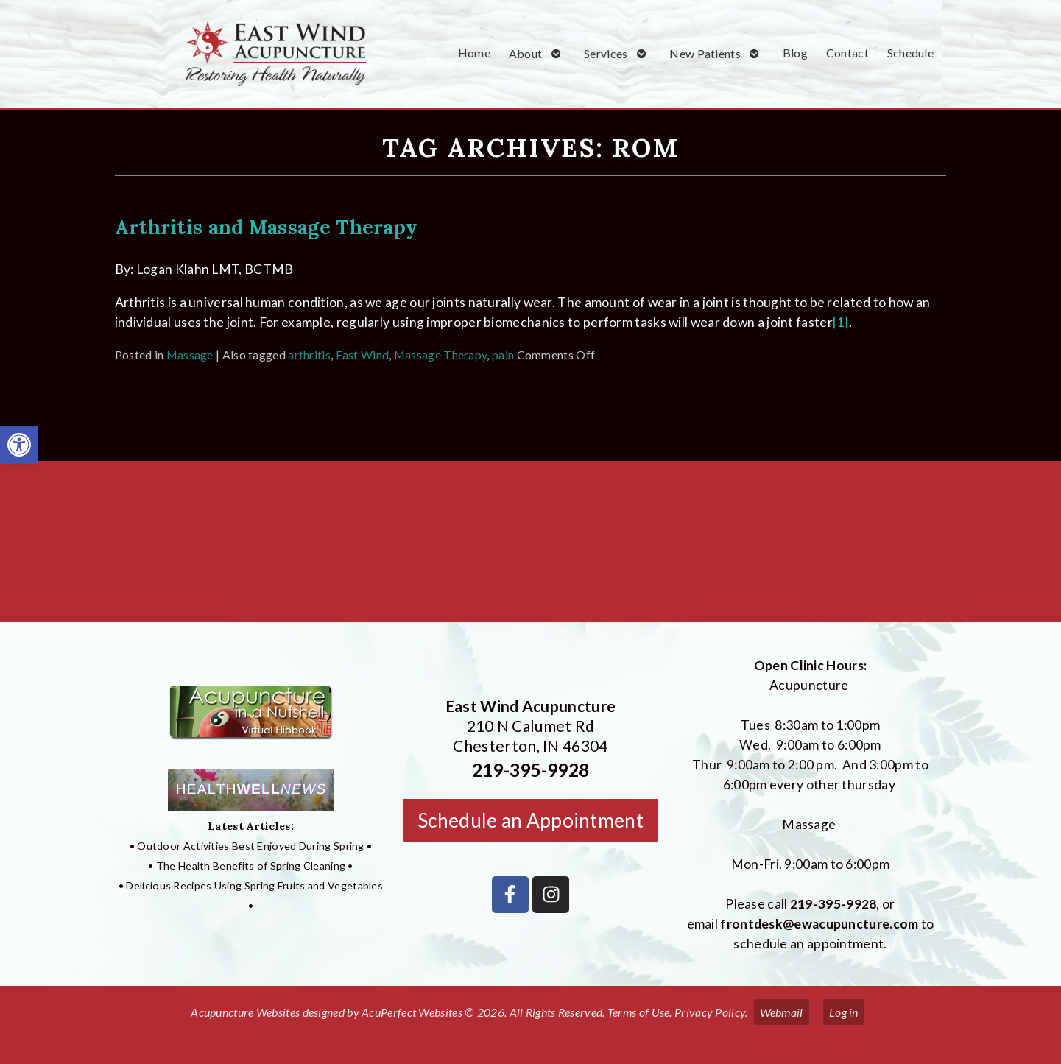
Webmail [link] (781, 1012)
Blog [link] (795, 53)
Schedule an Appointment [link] (530, 820)
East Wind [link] (362, 355)
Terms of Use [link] (638, 1012)
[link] (19, 445)
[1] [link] (841, 322)
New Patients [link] (705, 53)
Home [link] (474, 53)
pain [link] (503, 355)
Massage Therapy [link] (440, 355)
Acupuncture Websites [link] (245, 1012)
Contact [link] (847, 53)
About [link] (526, 53)
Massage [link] (190, 355)
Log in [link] (844, 1012)
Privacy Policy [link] (709, 1012)
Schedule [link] (910, 53)
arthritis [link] (309, 355)
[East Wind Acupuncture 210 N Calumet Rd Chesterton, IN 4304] (530, 547)
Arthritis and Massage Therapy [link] (266, 226)
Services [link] (605, 53)
